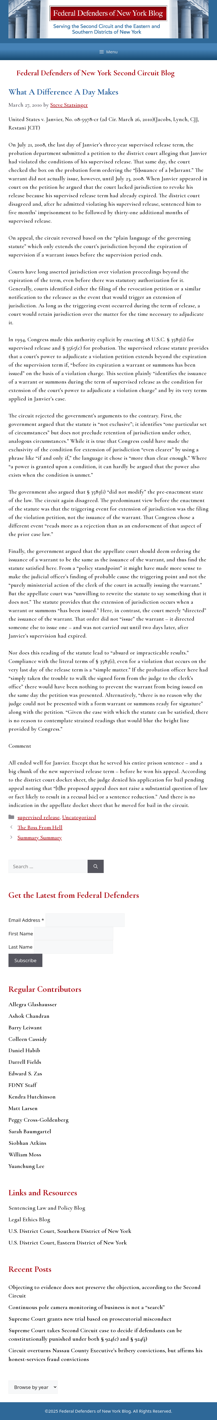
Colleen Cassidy (27, 1039)
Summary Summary (40, 837)
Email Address (26, 920)
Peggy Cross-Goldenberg (38, 1119)
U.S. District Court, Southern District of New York (69, 1231)
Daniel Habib (24, 1050)
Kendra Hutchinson (32, 1096)
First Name (21, 933)
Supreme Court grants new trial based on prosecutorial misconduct (90, 1318)
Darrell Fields (24, 1061)
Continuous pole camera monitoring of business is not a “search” (86, 1307)
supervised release (39, 817)
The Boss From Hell (40, 827)
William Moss (24, 1154)
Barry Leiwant (25, 1027)
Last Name (21, 947)
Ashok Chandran (28, 1015)
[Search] (96, 866)
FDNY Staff (22, 1085)
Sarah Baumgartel (29, 1131)
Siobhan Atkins (27, 1142)
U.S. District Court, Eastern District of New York (67, 1242)
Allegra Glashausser (32, 1004)
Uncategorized (79, 817)
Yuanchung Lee (26, 1166)
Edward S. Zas (25, 1073)
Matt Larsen (23, 1108)
